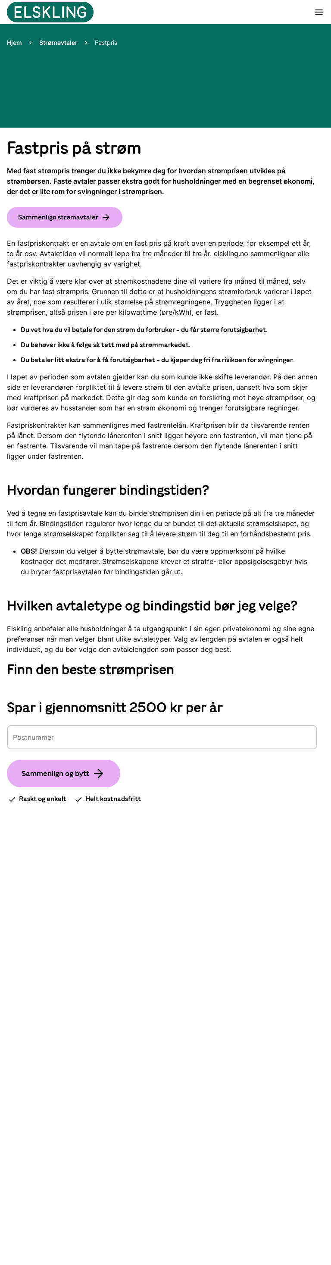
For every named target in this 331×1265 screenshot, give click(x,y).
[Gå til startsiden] (50, 12)
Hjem (14, 42)
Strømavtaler (58, 42)
